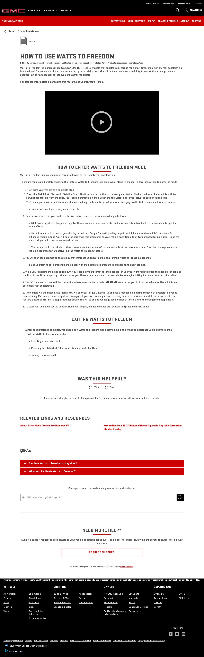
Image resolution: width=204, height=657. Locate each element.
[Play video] (102, 123)
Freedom (35, 68)
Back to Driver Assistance (21, 31)
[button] (35, 68)
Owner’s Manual (126, 566)
